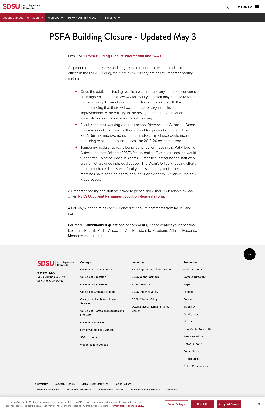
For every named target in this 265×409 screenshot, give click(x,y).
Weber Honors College (94, 345)
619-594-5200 (46, 273)
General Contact (193, 269)
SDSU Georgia (141, 284)
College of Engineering (94, 284)
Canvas (187, 299)
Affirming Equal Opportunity (145, 389)
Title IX (187, 321)
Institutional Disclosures (78, 389)
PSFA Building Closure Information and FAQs (123, 56)
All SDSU (248, 6)
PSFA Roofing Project (82, 17)
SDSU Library (88, 337)
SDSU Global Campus (145, 277)
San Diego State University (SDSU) (153, 269)
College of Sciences (92, 322)
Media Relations (193, 336)
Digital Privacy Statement (95, 383)
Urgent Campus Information (21, 17)
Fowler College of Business (97, 330)
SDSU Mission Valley (144, 299)
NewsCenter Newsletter (197, 329)
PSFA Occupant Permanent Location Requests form (121, 196)
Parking (188, 292)
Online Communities (195, 366)
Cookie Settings (123, 384)
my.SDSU (189, 306)
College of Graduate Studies (97, 292)
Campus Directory (194, 277)
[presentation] (85, 262)
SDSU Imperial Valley (145, 292)
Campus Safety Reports (47, 389)
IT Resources (191, 359)
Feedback (172, 389)
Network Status (192, 344)
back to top (250, 254)
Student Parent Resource (110, 389)
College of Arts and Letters (96, 269)
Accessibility (41, 383)
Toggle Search (226, 6)
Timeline (110, 17)
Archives (53, 17)
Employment (191, 314)
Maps (186, 284)
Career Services (192, 351)
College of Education (93, 277)
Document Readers (65, 383)
